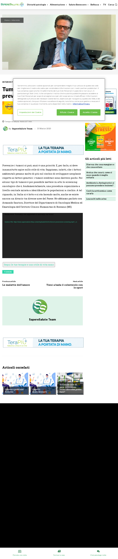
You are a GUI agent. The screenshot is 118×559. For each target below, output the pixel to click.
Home (7, 20)
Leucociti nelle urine (96, 199)
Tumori (8, 272)
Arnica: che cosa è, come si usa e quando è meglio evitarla (99, 175)
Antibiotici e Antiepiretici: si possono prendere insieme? (100, 184)
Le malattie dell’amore (16, 284)
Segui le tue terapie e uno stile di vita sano (29, 264)
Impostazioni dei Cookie (30, 112)
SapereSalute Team (22, 129)
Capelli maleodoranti (39, 390)
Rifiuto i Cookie (67, 112)
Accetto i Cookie (90, 112)
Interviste (16, 20)
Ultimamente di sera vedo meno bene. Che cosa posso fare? (70, 388)
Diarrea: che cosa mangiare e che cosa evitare (100, 165)
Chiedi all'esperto (14, 384)
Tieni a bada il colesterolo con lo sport (64, 286)
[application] (42, 235)
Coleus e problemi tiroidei (14, 390)
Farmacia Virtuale (69, 380)
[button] (112, 4)
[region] (59, 99)
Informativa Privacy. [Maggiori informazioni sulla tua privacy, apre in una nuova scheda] (81, 104)
